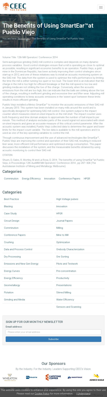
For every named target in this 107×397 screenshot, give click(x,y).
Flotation (8, 292)
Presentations (64, 285)
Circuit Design (11, 220)
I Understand (83, 393)
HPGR (87, 178)
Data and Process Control (18, 249)
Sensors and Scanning (68, 306)
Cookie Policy (42, 393)
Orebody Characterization (70, 249)
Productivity (62, 278)
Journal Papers (64, 220)
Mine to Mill (62, 235)
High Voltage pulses (67, 199)
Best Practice (11, 199)
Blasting (8, 206)
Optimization (63, 242)
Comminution (11, 178)
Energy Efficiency (31, 178)
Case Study (10, 213)
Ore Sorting (62, 256)
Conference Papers (69, 178)
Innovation (49, 178)
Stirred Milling (63, 292)
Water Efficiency (65, 299)
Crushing (9, 242)
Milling (59, 227)
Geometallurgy (12, 285)
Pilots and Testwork (67, 263)
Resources (24, 38)
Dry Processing (12, 256)
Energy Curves (12, 271)
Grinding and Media (14, 299)
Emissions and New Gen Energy (21, 263)
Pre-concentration (66, 271)
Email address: (14, 326)
